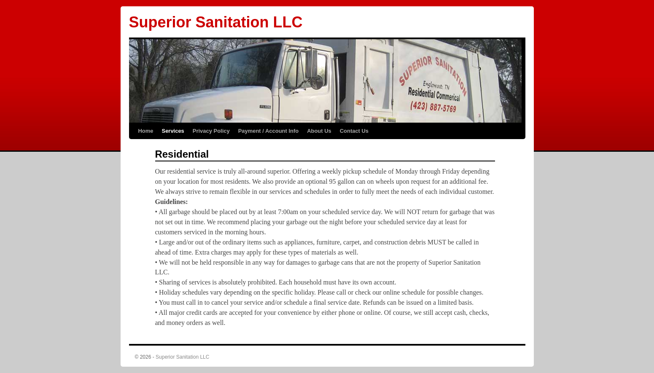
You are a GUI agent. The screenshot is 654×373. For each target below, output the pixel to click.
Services (173, 131)
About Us (319, 131)
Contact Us (354, 131)
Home (145, 131)
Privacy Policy (211, 131)
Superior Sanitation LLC (216, 22)
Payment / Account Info (268, 131)
